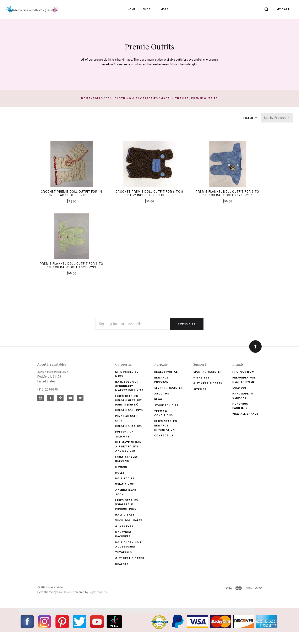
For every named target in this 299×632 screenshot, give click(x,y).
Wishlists (201, 377)
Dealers (121, 564)
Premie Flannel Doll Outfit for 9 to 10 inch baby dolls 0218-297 (227, 193)
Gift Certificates (129, 558)
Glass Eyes (124, 526)
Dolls (120, 472)
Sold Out (239, 387)
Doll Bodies (124, 478)
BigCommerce (98, 592)
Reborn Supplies (128, 426)
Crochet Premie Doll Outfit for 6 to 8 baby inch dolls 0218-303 (149, 193)
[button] (256, 117)
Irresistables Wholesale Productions (126, 504)
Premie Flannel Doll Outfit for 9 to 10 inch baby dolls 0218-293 (71, 265)
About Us (161, 393)
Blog (158, 399)
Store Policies (166, 405)
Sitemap (199, 389)
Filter (250, 118)
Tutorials (123, 552)
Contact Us (163, 435)
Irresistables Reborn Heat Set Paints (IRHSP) (128, 400)
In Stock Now (243, 371)
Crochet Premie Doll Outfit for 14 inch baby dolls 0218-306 (71, 193)
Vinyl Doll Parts (129, 520)
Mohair (121, 466)
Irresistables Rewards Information (165, 425)
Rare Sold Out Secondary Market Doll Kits (129, 386)
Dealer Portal (166, 371)
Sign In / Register (168, 387)
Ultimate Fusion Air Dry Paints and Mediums (128, 446)
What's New (124, 484)
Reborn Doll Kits (129, 410)
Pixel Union (64, 592)
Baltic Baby (125, 514)
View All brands (245, 413)
